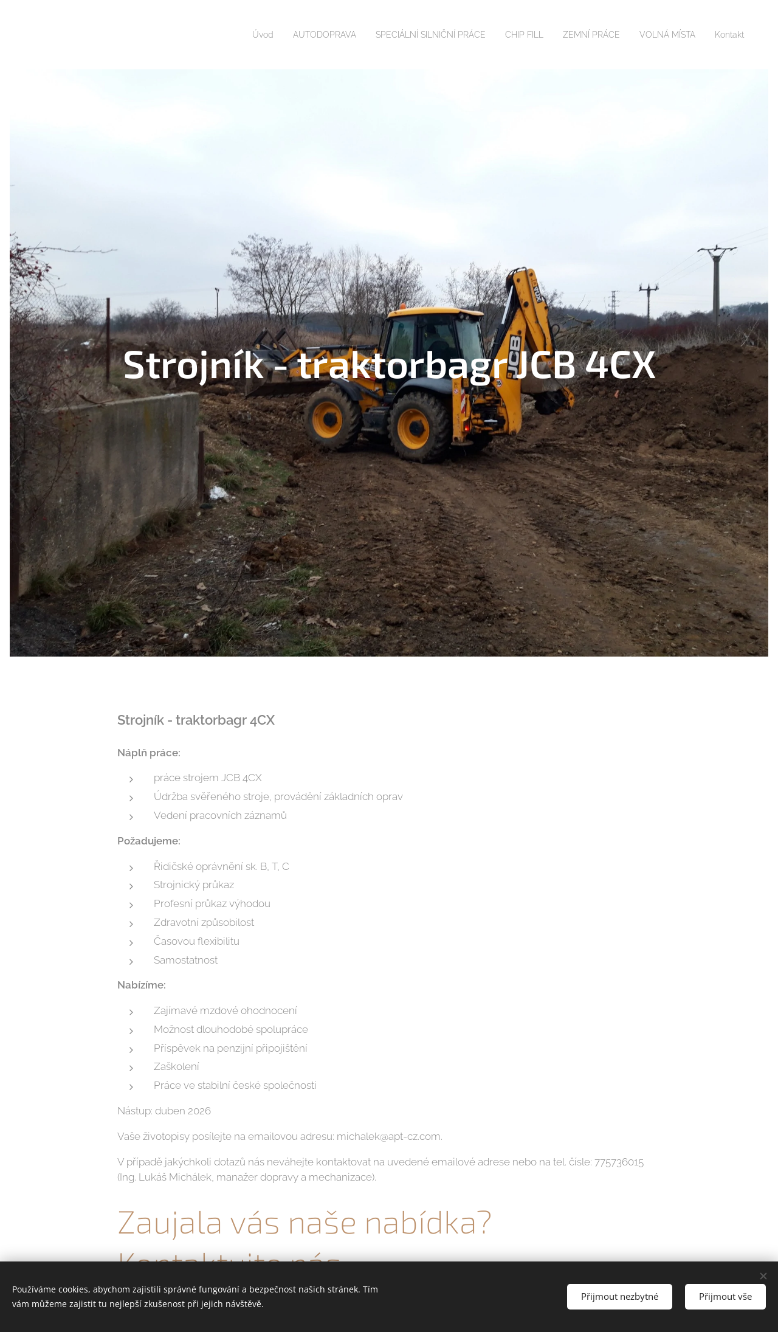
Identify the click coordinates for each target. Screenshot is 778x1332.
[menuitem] (223, 34)
